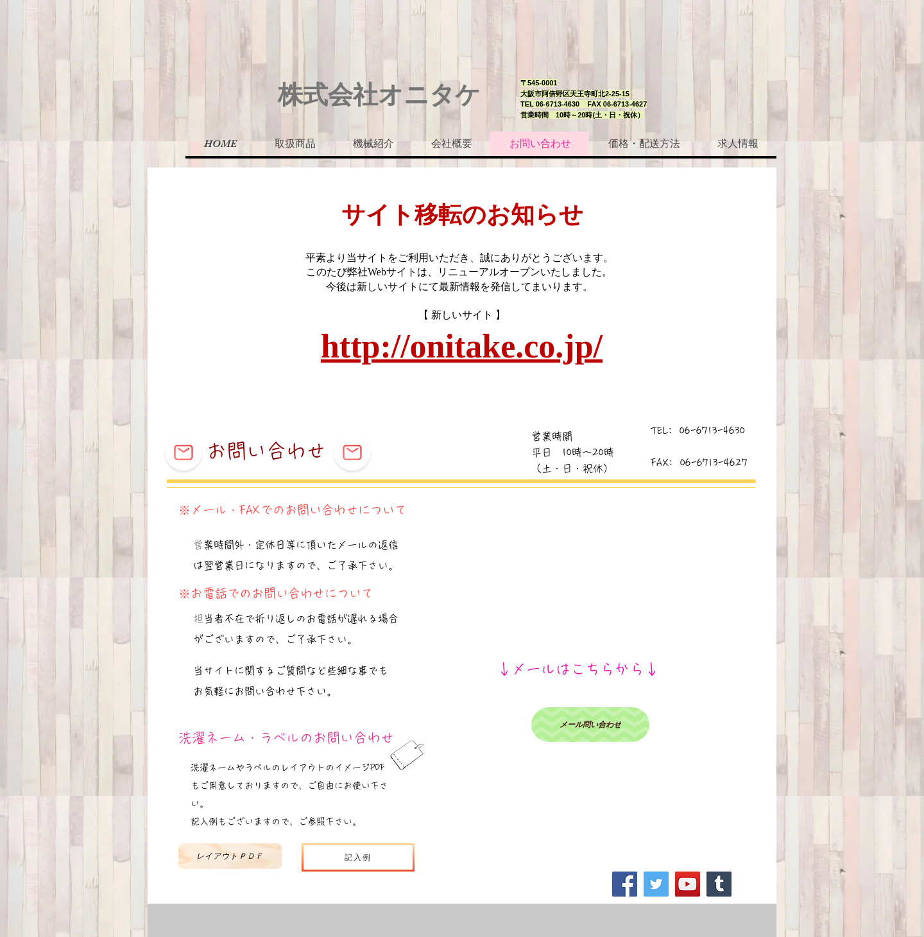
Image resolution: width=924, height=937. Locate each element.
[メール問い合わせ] (590, 724)
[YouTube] (687, 884)
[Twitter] (656, 884)
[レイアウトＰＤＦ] (230, 856)
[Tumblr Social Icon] (719, 884)
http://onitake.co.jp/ (462, 346)
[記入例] (358, 857)
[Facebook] (624, 884)
